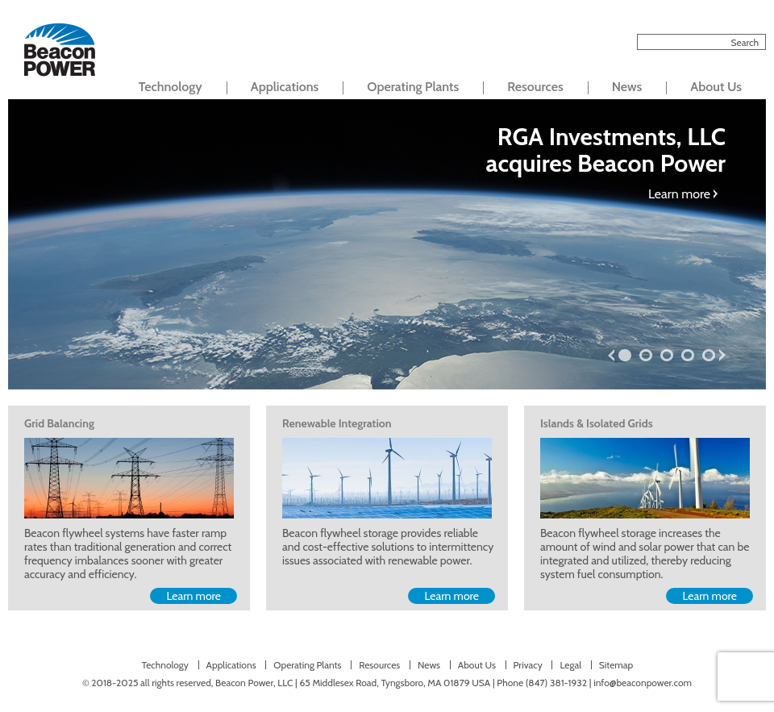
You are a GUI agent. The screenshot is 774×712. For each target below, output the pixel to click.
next (722, 355)
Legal (570, 665)
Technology (170, 86)
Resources (535, 86)
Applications (285, 86)
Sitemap (616, 665)
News (627, 86)
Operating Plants (413, 86)
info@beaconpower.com (642, 683)
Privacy (528, 665)
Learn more (679, 194)
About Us (716, 86)
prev (611, 355)
